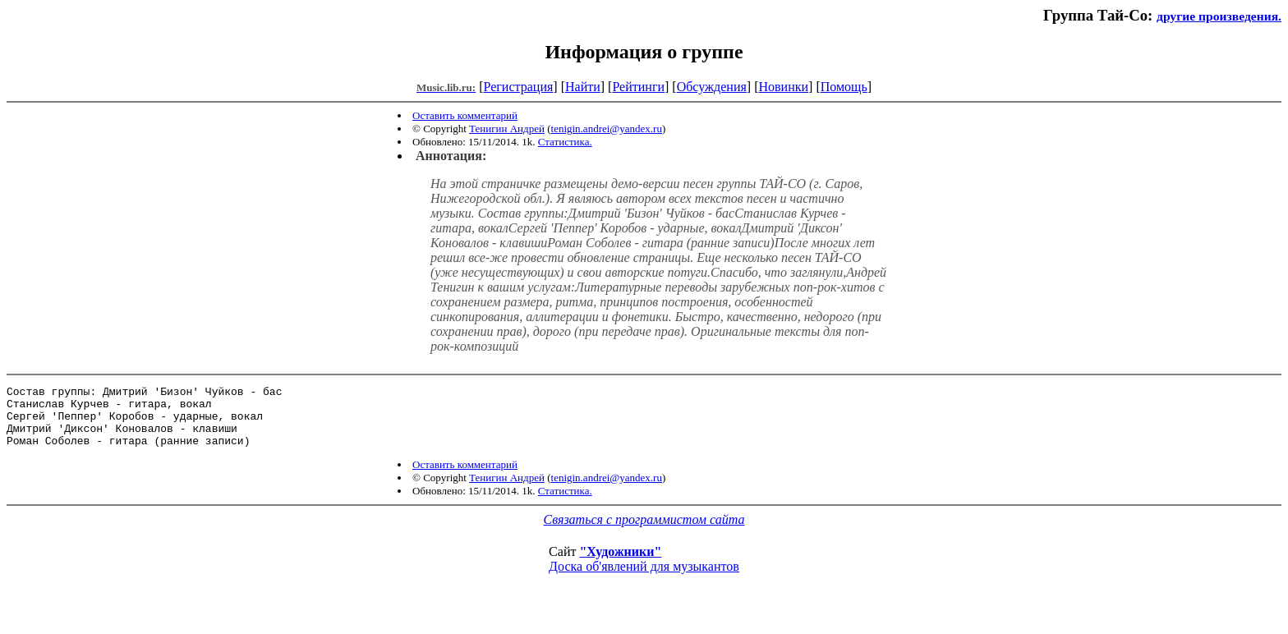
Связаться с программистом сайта (644, 532)
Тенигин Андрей (507, 128)
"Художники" (620, 564)
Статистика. (565, 142)
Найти (582, 87)
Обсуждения (712, 87)
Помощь (844, 87)
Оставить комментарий (465, 115)
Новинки (783, 87)
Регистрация (519, 87)
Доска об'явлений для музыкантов (644, 579)
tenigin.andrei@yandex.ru (606, 128)
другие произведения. (1219, 16)
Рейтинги (638, 87)
